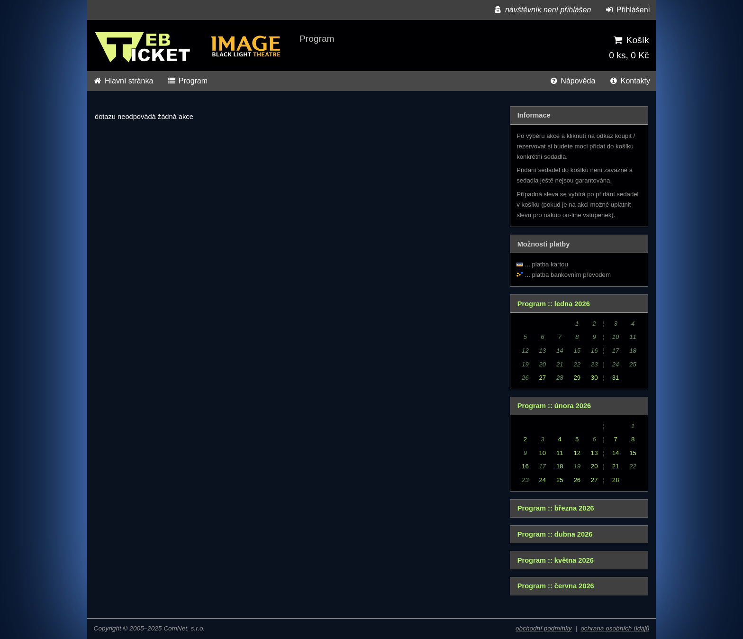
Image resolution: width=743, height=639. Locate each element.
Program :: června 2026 (555, 586)
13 (594, 452)
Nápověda (572, 81)
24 (542, 480)
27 (542, 377)
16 (525, 466)
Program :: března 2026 (555, 508)
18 (559, 466)
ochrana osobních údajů (614, 628)
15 (632, 452)
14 (615, 452)
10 (542, 452)
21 (615, 466)
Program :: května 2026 (555, 560)
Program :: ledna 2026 (553, 304)
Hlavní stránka (123, 81)
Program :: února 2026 (554, 406)
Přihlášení (627, 10)
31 (615, 377)
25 (559, 480)
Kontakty (629, 81)
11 (559, 452)
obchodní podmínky (544, 628)
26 (576, 480)
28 (615, 480)
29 (576, 377)
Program (187, 81)
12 (576, 452)
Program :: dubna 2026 (555, 534)
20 (594, 466)
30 (594, 377)
